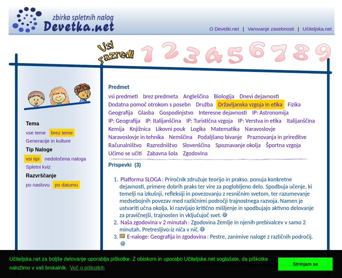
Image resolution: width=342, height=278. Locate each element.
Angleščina (195, 96)
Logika (198, 128)
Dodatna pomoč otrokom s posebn (149, 104)
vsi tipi (33, 158)
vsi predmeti (123, 96)
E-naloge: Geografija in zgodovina (166, 236)
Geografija (120, 112)
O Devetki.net (224, 29)
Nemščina (180, 137)
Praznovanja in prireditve (276, 137)
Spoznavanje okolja (238, 145)
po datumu (66, 185)
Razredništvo (162, 145)
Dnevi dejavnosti (259, 96)
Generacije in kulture (48, 141)
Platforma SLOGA (141, 179)
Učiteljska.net (317, 29)
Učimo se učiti (125, 153)
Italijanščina (301, 120)
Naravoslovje (260, 128)
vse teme (36, 132)
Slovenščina (196, 145)
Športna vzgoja (283, 145)
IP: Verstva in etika (259, 120)
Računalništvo (125, 145)
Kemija (116, 128)
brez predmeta (160, 96)
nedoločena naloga (65, 158)
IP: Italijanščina (163, 120)
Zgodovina (195, 153)
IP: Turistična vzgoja (209, 120)
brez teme (62, 132)
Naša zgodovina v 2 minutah (154, 222)
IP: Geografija (124, 120)
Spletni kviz (38, 167)
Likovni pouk (170, 128)
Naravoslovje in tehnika (136, 137)
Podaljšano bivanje (220, 137)
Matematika (225, 128)
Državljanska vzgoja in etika (250, 104)
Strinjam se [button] (305, 264)
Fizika (294, 104)
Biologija (224, 96)
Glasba (146, 112)
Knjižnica (140, 128)
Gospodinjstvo (176, 112)
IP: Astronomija (270, 112)
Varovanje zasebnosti (271, 29)
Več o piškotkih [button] (87, 268)
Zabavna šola (162, 153)
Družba (204, 104)
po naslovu (38, 185)
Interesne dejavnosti (223, 112)
